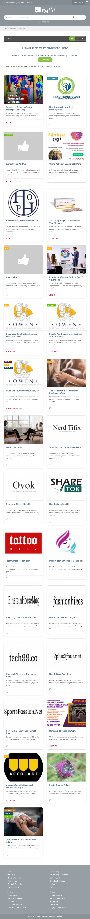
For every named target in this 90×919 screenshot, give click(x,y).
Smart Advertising (57, 881)
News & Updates (14, 878)
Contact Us (12, 881)
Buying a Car (55, 901)
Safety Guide (55, 878)
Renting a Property (57, 898)
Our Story (11, 875)
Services (12, 28)
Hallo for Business (14, 898)
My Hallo (78, 3)
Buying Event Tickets (58, 908)
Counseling (45, 22)
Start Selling (12, 895)
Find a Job (54, 905)
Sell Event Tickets (14, 905)
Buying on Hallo (56, 895)
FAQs (52, 887)
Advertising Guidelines (59, 875)
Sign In (45, 60)
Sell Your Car (12, 901)
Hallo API (53, 884)
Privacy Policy (13, 887)
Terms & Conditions (15, 884)
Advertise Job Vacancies (17, 908)
